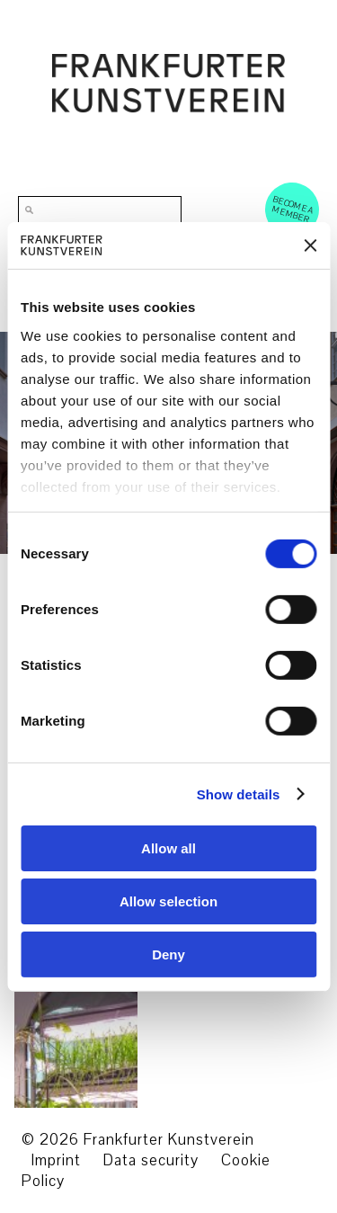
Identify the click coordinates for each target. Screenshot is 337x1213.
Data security (151, 1160)
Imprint (56, 1160)
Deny (168, 953)
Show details (238, 793)
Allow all (168, 848)
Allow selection (168, 901)
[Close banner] (310, 245)
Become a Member (292, 209)
